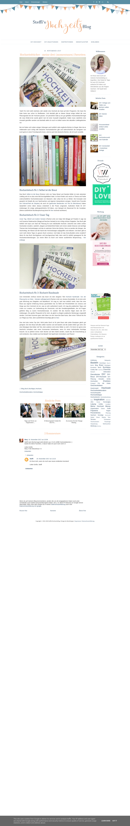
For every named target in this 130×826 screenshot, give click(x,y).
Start (20, 2)
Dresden (101, 379)
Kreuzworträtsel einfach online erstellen (104, 127)
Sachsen (93, 415)
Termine (93, 419)
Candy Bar (94, 369)
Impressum (78, 521)
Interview (108, 399)
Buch (26, 388)
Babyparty (108, 360)
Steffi (31, 459)
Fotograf (92, 383)
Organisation (94, 408)
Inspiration (99, 399)
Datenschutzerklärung (58, 504)
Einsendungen (35, 2)
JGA (91, 402)
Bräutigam (107, 365)
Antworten (27, 451)
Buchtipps (32, 388)
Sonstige (100, 415)
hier (52, 210)
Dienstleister (82, 42)
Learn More (105, 821)
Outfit (108, 408)
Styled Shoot (95, 417)
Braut (101, 365)
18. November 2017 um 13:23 (46, 459)
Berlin (92, 365)
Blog (22, 388)
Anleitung (93, 360)
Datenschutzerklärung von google (30, 506)
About (27, 2)
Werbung (93, 426)
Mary (26, 439)
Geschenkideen (96, 385)
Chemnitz (107, 370)
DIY (103, 374)
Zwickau (99, 426)
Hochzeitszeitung (106, 397)
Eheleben (95, 42)
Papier (108, 410)
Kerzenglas (107, 402)
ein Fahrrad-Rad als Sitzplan (29, 203)
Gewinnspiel (94, 388)
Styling (104, 417)
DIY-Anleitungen (51, 42)
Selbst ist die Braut (33, 194)
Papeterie (94, 411)
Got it (114, 821)
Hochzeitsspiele (95, 392)
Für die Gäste (104, 383)
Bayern (108, 363)
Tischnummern (94, 421)
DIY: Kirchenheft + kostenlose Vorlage (104, 148)
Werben (45, 2)
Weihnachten (106, 424)
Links (101, 404)
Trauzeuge (107, 421)
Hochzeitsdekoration (26, 392)
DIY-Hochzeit (36, 42)
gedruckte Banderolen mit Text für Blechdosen (65, 203)
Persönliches (95, 413)
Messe (107, 406)
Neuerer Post (23, 511)
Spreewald (108, 415)
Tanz (109, 417)
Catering (100, 369)
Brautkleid (93, 367)
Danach (92, 372)
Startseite (53, 511)
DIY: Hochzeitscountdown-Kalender (104, 137)
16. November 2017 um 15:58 (38, 439)
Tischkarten (107, 419)
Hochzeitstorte (95, 397)
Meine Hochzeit (97, 406)
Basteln (94, 362)
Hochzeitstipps (38, 392)
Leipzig (93, 404)
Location (108, 404)
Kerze (98, 402)
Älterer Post (82, 511)
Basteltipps (103, 363)
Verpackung (93, 424)
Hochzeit (38, 388)
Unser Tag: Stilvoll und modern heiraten (32, 219)
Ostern (103, 408)
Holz (91, 399)
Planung (108, 413)
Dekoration (107, 372)
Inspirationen (67, 42)
